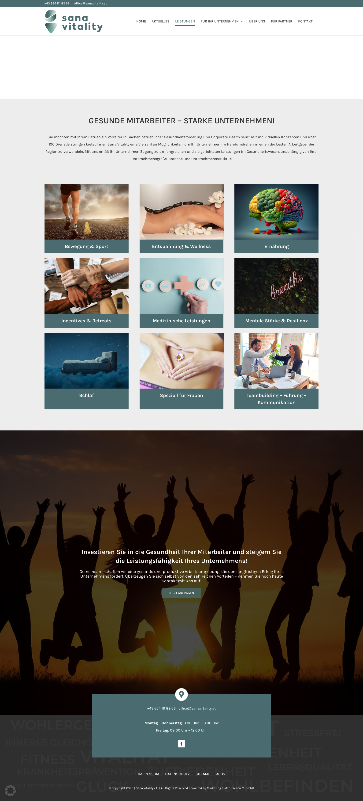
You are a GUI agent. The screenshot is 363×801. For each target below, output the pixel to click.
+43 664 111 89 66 (57, 3)
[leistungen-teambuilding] (276, 334)
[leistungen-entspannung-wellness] (182, 185)
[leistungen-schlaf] (86, 334)
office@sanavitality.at (90, 3)
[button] (10, 790)
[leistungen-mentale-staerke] (276, 260)
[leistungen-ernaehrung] (276, 185)
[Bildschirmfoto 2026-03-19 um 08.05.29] (98, 749)
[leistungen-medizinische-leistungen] (182, 260)
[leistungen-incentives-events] (86, 260)
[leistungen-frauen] (182, 334)
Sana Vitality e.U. (147, 788)
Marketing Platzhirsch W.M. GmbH (230, 788)
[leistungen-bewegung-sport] (86, 185)
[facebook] (181, 743)
